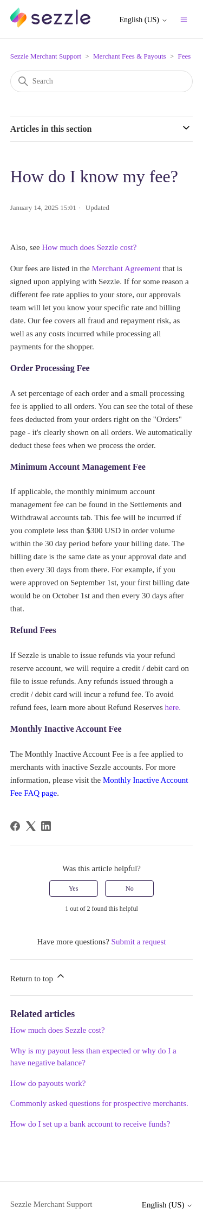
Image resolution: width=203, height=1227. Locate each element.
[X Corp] (31, 826)
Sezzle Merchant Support (45, 56)
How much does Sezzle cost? (89, 247)
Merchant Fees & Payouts (129, 56)
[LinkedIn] (46, 826)
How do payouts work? (48, 1083)
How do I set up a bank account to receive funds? (90, 1124)
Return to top (38, 976)
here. (173, 707)
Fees (184, 56)
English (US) (144, 20)
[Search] (101, 81)
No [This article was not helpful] (130, 888)
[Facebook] (15, 826)
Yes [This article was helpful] (73, 888)
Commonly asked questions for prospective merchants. (99, 1103)
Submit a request (139, 941)
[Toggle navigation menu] (183, 19)
